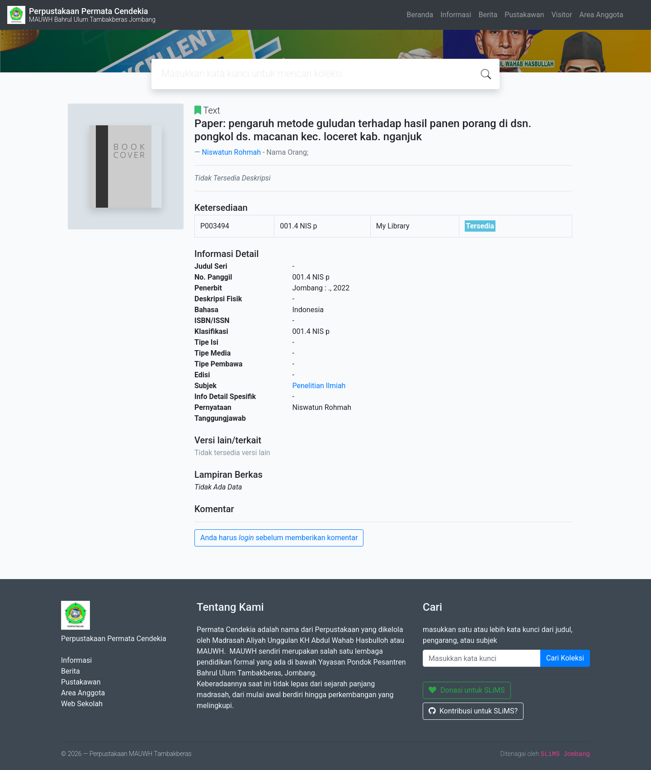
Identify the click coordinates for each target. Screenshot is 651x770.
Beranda (419, 14)
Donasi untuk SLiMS (467, 690)
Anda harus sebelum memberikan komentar (279, 537)
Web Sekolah (82, 703)
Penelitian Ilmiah (319, 385)
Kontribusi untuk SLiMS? (473, 711)
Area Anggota (601, 14)
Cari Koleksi (565, 658)
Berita (487, 14)
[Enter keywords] (482, 658)
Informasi (455, 14)
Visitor (562, 14)
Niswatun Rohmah (231, 152)
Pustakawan (524, 14)
